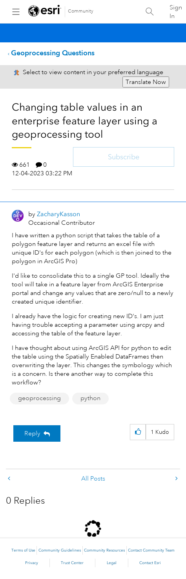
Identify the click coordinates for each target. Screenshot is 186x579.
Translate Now (146, 82)
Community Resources (104, 550)
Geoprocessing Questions (53, 53)
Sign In (176, 12)
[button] (138, 432)
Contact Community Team (151, 550)
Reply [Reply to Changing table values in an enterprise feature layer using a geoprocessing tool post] (32, 433)
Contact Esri (150, 563)
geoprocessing (39, 398)
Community (80, 11)
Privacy (31, 563)
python (90, 398)
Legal (112, 563)
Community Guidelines (59, 550)
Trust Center (72, 563)
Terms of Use (23, 550)
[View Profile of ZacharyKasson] (58, 214)
